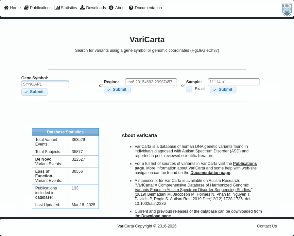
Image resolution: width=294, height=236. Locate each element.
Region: (111, 82)
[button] (34, 92)
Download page (156, 216)
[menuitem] (12, 8)
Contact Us (267, 226)
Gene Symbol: (34, 78)
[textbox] (45, 84)
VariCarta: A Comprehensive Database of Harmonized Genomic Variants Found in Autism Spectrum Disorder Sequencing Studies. (193, 187)
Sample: (194, 82)
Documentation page (210, 172)
